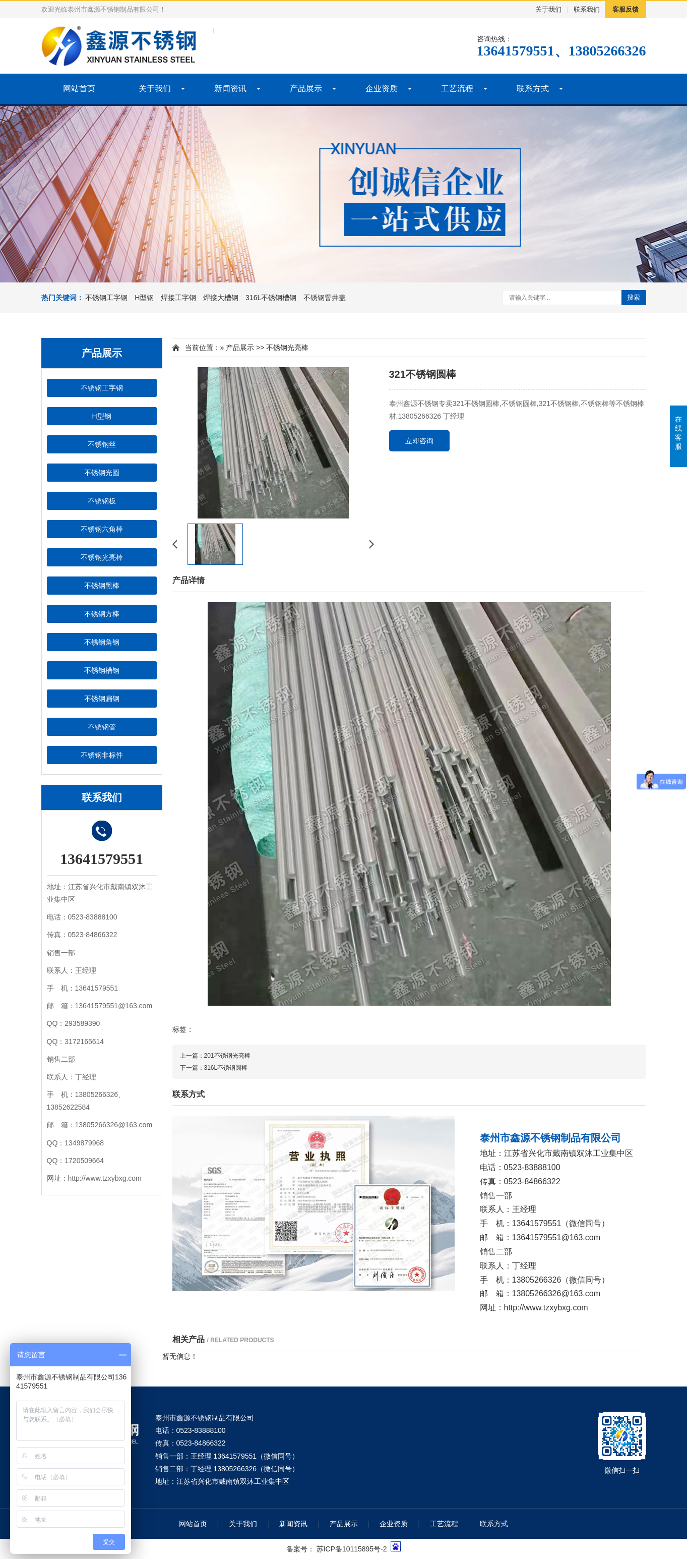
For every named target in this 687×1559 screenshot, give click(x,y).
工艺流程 (457, 88)
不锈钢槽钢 (101, 670)
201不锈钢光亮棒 (227, 1055)
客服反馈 (625, 9)
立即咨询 (419, 441)
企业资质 (381, 88)
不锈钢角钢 (101, 642)
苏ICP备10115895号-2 (352, 1549)
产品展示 (306, 88)
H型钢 (144, 298)
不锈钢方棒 (101, 614)
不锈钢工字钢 (106, 298)
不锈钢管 (102, 727)
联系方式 (533, 88)
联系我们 (587, 9)
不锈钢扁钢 (101, 699)
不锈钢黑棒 (101, 586)
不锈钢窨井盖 (324, 298)
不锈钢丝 (102, 444)
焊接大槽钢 (220, 298)
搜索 (633, 297)
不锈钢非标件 (102, 755)
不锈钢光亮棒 (102, 557)
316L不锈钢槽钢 (270, 298)
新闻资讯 (230, 88)
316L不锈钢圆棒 (226, 1067)
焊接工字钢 (178, 298)
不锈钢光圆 (101, 473)
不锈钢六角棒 (102, 529)
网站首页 (79, 88)
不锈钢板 (102, 501)
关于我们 (548, 9)
